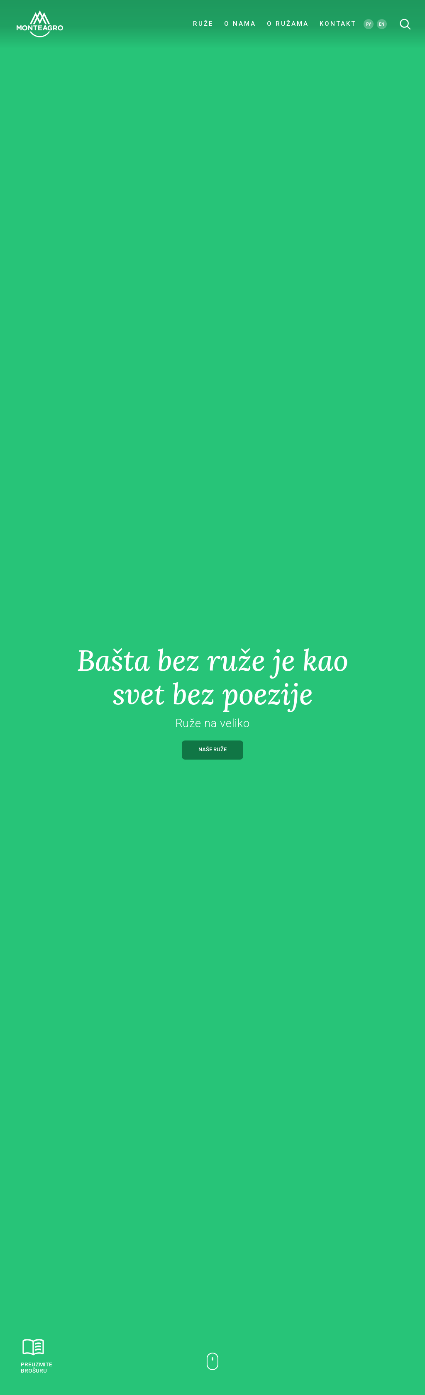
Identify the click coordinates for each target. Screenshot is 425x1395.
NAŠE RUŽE (212, 749)
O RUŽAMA (288, 24)
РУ (368, 25)
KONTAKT (338, 24)
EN (381, 25)
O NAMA (240, 24)
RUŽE (203, 24)
